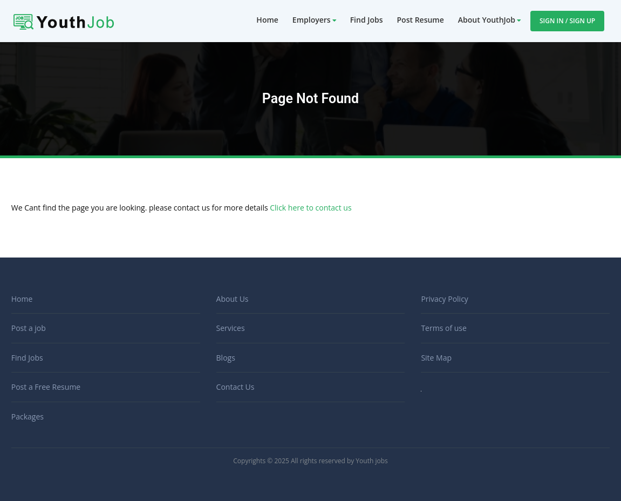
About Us (232, 299)
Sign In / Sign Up (567, 20)
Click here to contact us (310, 207)
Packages (27, 416)
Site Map (436, 358)
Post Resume (420, 20)
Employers (311, 20)
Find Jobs (366, 20)
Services (230, 328)
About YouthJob (486, 20)
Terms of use (443, 328)
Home (267, 20)
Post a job (28, 328)
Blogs (225, 358)
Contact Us (235, 387)
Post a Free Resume (45, 387)
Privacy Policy (444, 299)
